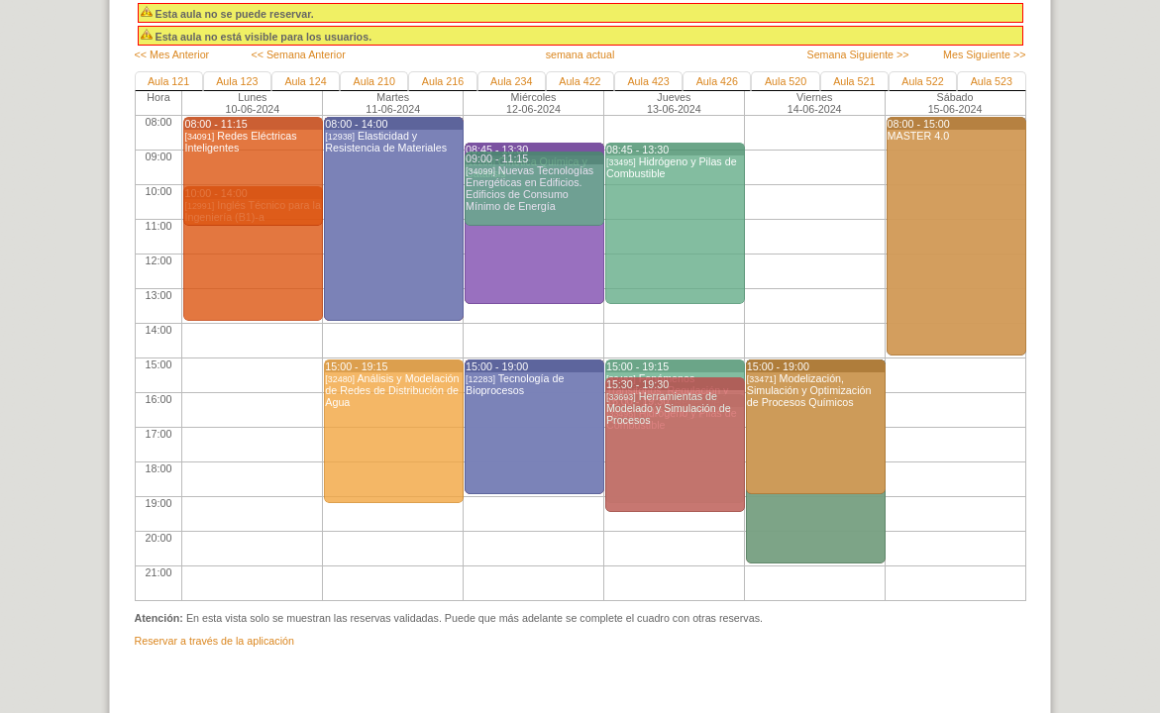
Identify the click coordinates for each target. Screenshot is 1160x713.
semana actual (580, 54)
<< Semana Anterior (298, 54)
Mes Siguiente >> (984, 54)
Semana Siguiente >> (857, 54)
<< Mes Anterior (172, 54)
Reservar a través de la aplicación (214, 641)
